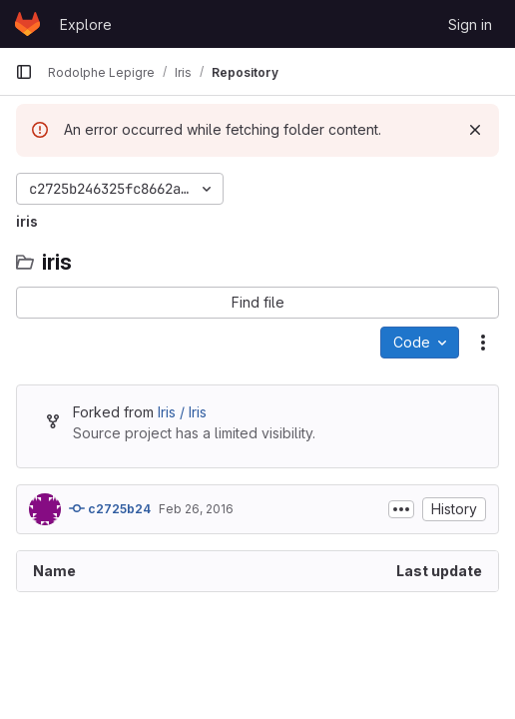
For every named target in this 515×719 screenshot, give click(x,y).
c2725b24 (110, 508)
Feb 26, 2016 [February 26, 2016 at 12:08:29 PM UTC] (196, 508)
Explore (86, 24)
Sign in (470, 24)
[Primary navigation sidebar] (24, 72)
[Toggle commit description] (401, 509)
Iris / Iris (182, 411)
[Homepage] (27, 24)
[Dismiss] (475, 130)
